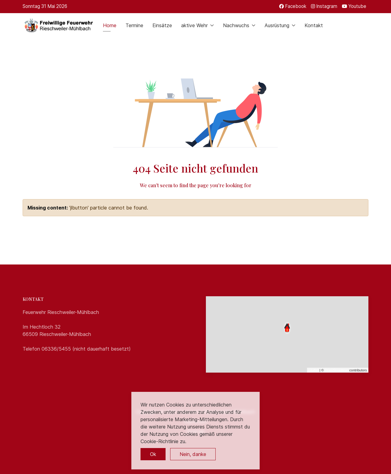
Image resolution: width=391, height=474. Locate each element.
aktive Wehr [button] (197, 25)
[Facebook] (292, 6)
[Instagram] (324, 6)
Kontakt (314, 25)
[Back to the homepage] (58, 25)
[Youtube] (354, 6)
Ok (153, 454)
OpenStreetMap (337, 370)
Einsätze (162, 25)
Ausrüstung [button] (280, 25)
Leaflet (314, 370)
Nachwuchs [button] (239, 25)
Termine (134, 25)
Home (109, 25)
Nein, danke (193, 454)
